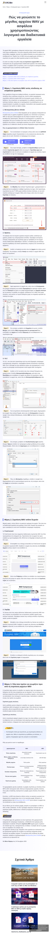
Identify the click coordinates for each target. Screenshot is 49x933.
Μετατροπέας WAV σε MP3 (22, 800)
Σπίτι (4, 7)
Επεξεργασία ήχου (15, 7)
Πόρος (8, 7)
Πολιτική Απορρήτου (42, 928)
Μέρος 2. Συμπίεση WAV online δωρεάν (14, 78)
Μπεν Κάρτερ (9, 841)
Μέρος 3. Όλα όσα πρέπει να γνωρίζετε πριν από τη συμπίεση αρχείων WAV (24, 80)
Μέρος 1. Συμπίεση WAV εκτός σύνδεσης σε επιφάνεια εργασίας (20, 76)
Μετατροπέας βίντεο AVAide (10, 112)
